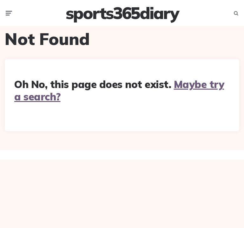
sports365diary (122, 13)
